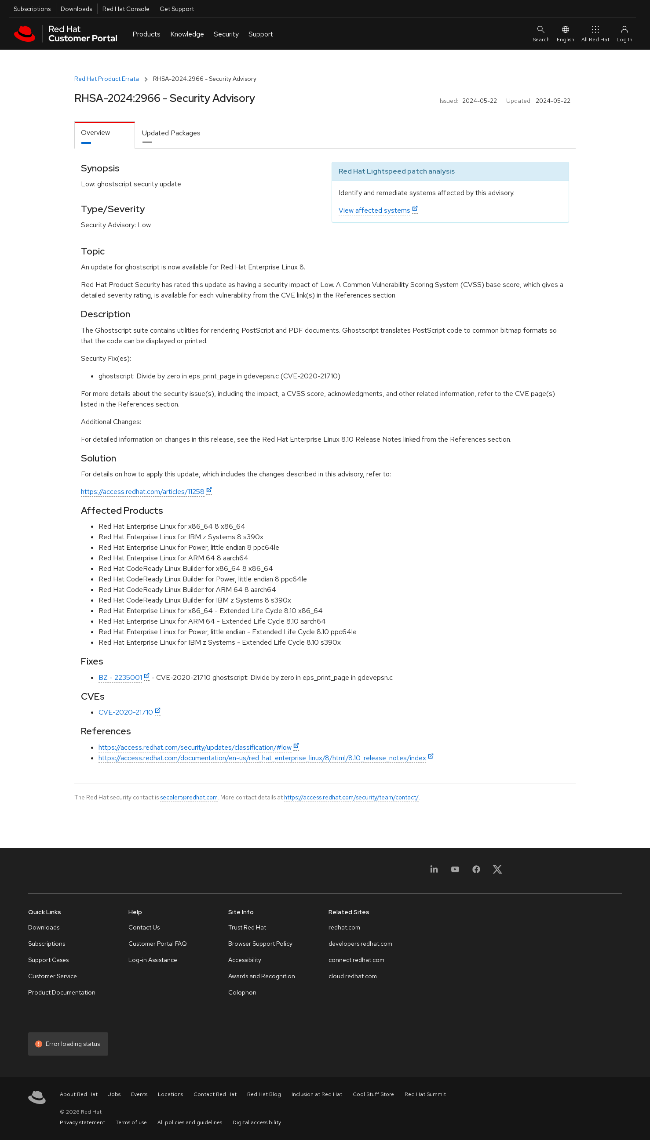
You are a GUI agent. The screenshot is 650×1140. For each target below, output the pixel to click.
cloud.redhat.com (353, 976)
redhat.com (344, 927)
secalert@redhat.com (189, 797)
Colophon (242, 992)
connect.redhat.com (356, 960)
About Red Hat (79, 1094)
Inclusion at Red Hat (317, 1094)
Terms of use (131, 1122)
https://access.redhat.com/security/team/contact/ (351, 797)
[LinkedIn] (434, 872)
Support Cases (48, 960)
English (565, 33)
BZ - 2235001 (120, 677)
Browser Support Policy (260, 944)
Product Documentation (61, 992)
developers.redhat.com (360, 944)
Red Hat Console (126, 9)
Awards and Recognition (261, 976)
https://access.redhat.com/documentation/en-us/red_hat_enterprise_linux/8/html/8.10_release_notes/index (262, 757)
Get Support (177, 9)
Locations (170, 1094)
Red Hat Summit (425, 1094)
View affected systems (374, 210)
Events (139, 1094)
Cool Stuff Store (373, 1094)
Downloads (76, 9)
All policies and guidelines (189, 1122)
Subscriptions (32, 9)
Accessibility (244, 960)
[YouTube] (455, 872)
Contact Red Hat (215, 1094)
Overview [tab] (95, 132)
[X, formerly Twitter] (497, 872)
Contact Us (144, 927)
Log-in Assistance (152, 960)
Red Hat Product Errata (106, 79)
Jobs (114, 1094)
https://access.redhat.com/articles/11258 (142, 491)
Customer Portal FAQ (157, 944)
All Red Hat (595, 33)
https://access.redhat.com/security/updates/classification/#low (195, 747)
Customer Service (52, 976)
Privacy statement (82, 1122)
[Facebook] (476, 872)
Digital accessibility (257, 1122)
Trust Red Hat (247, 927)
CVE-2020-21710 (126, 712)
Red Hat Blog (264, 1094)
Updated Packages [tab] (171, 133)
